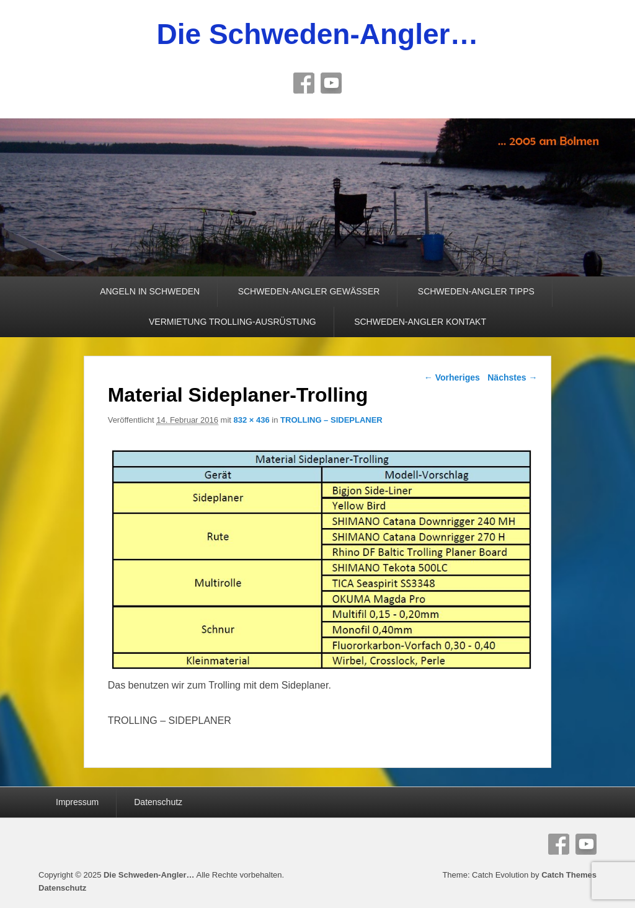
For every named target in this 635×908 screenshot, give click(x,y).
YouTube (331, 83)
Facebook (303, 83)
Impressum (77, 802)
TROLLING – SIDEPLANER (331, 420)
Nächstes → (512, 377)
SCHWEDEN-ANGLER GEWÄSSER (309, 291)
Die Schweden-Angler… (318, 34)
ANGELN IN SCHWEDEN (150, 291)
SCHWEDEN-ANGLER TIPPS (476, 291)
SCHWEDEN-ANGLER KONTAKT (420, 322)
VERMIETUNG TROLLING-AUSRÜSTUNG (232, 322)
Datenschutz (158, 802)
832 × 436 (252, 420)
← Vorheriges (452, 377)
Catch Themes (569, 874)
